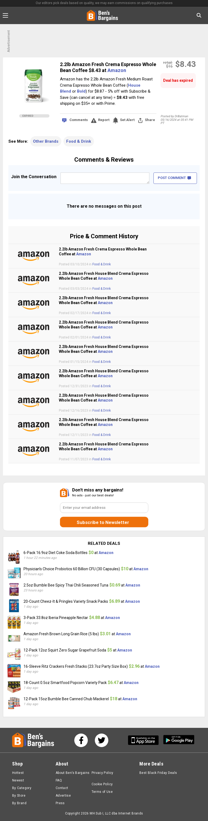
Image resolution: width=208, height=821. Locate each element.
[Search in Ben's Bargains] (199, 15)
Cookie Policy (102, 784)
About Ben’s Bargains (72, 773)
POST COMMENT (174, 178)
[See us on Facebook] (81, 740)
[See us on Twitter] (101, 740)
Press (60, 803)
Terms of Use (102, 792)
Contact (62, 788)
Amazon (117, 70)
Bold (81, 91)
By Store (18, 795)
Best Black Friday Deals (158, 773)
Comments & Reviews (104, 159)
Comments (78, 120)
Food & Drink (78, 141)
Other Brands (45, 141)
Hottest (18, 773)
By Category (21, 788)
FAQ (59, 780)
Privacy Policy (102, 773)
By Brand (19, 803)
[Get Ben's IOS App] (145, 740)
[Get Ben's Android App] (179, 740)
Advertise (63, 795)
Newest (18, 780)
